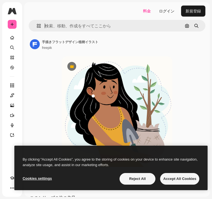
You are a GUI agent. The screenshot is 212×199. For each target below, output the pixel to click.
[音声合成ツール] (12, 125)
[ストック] (12, 57)
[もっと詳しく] (12, 67)
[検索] (12, 47)
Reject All (137, 179)
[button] (36, 26)
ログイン (166, 11)
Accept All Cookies (179, 179)
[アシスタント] (12, 135)
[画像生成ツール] (12, 105)
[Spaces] (12, 95)
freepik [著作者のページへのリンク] (47, 48)
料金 (147, 11)
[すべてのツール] (12, 85)
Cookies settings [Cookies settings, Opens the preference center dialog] (37, 178)
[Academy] (12, 178)
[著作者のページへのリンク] (35, 44)
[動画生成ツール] (12, 115)
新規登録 (193, 11)
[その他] (12, 188)
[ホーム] (12, 37)
